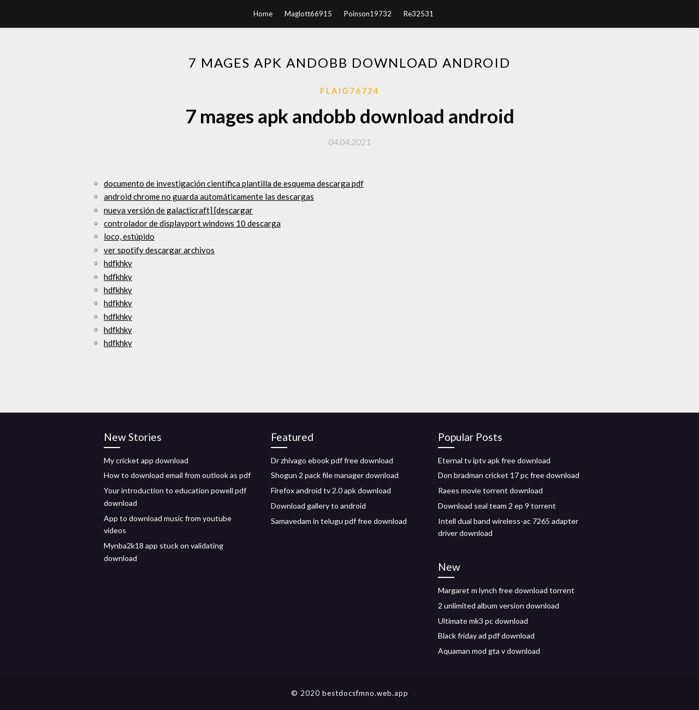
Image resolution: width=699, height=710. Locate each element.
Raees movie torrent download (490, 490)
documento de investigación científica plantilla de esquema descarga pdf (234, 183)
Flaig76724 (350, 91)
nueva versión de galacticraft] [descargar (178, 210)
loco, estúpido (129, 236)
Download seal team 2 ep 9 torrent (497, 505)
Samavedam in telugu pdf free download (339, 521)
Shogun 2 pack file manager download (335, 475)
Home (263, 13)
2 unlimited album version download (498, 605)
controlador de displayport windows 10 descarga (192, 223)
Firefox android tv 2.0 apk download (331, 490)
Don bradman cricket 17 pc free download (508, 475)
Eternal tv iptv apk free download (494, 460)
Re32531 (419, 13)
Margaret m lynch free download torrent (506, 590)
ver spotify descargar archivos (159, 250)
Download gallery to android (318, 505)
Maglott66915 (308, 13)
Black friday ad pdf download (486, 635)
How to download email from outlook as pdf (177, 475)
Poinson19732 (368, 13)
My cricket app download (146, 460)
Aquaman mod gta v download (489, 650)
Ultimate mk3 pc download (483, 620)
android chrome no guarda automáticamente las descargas (209, 196)
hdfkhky (118, 263)
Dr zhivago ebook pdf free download (332, 460)
